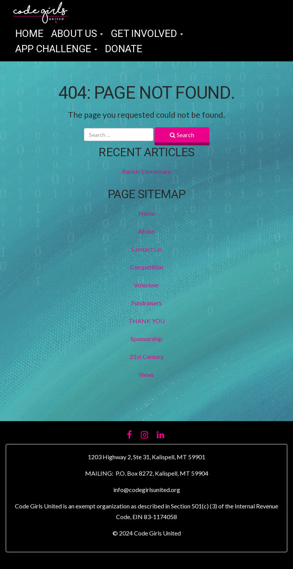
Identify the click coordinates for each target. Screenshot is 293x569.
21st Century (147, 356)
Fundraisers (146, 302)
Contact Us (146, 249)
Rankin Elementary (146, 171)
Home (29, 34)
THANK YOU (146, 320)
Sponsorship (146, 338)
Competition (146, 267)
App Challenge (56, 49)
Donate (123, 49)
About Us (77, 34)
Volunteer (146, 285)
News (146, 374)
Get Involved (147, 34)
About (146, 231)
